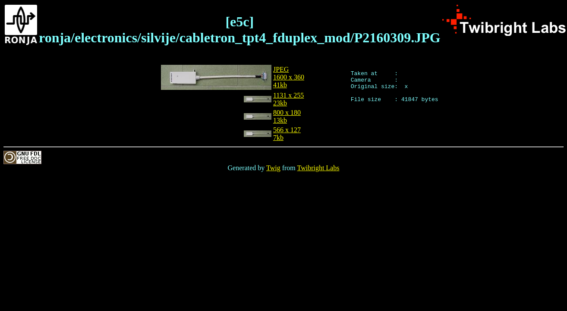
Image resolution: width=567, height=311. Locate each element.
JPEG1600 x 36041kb (288, 77)
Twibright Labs (318, 167)
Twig (273, 167)
